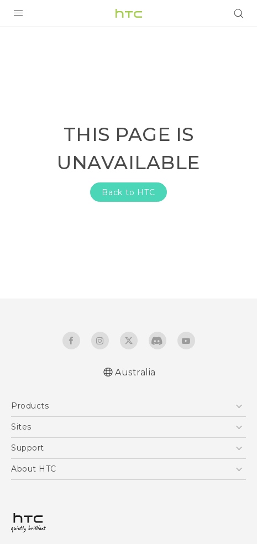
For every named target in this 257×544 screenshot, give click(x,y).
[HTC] (129, 13)
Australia (135, 372)
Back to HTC (128, 192)
